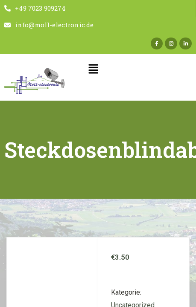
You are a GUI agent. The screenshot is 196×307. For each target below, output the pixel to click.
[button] (93, 69)
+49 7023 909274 (35, 8)
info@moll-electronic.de (49, 25)
